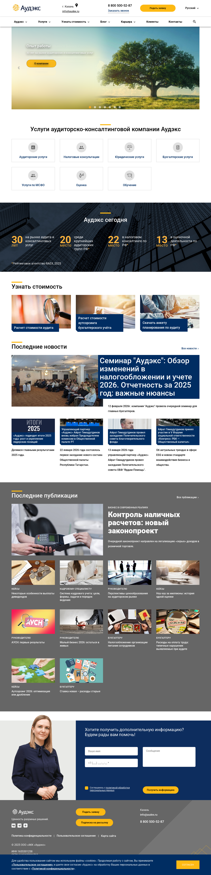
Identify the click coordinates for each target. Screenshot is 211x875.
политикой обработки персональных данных (110, 789)
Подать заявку (158, 8)
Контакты (175, 21)
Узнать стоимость (73, 21)
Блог (103, 21)
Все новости (189, 348)
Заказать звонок (118, 10)
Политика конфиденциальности (31, 835)
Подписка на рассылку (94, 822)
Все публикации (187, 497)
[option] (33, 445)
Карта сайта (108, 835)
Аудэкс (19, 21)
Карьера (126, 21)
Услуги (42, 21)
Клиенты (152, 21)
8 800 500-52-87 (120, 5)
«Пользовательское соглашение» (32, 864)
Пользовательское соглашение (76, 835)
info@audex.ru (70, 11)
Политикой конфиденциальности (53, 868)
